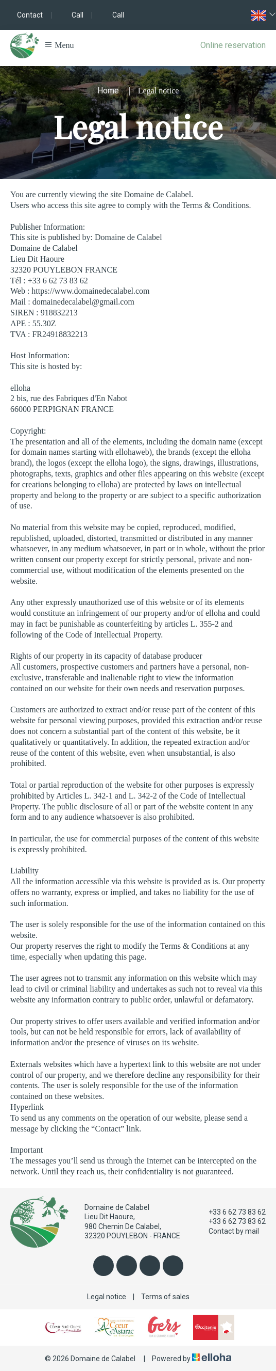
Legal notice (106, 1297)
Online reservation (233, 45)
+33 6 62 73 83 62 (231, 1212)
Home (108, 90)
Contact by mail (228, 1231)
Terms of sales (165, 1297)
